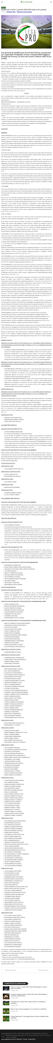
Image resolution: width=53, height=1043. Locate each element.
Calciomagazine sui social (8, 1039)
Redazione (19, 1039)
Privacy (25, 1039)
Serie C (3, 7)
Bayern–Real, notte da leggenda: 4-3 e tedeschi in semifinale (28, 1009)
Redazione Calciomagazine (24, 12)
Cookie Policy (31, 1039)
